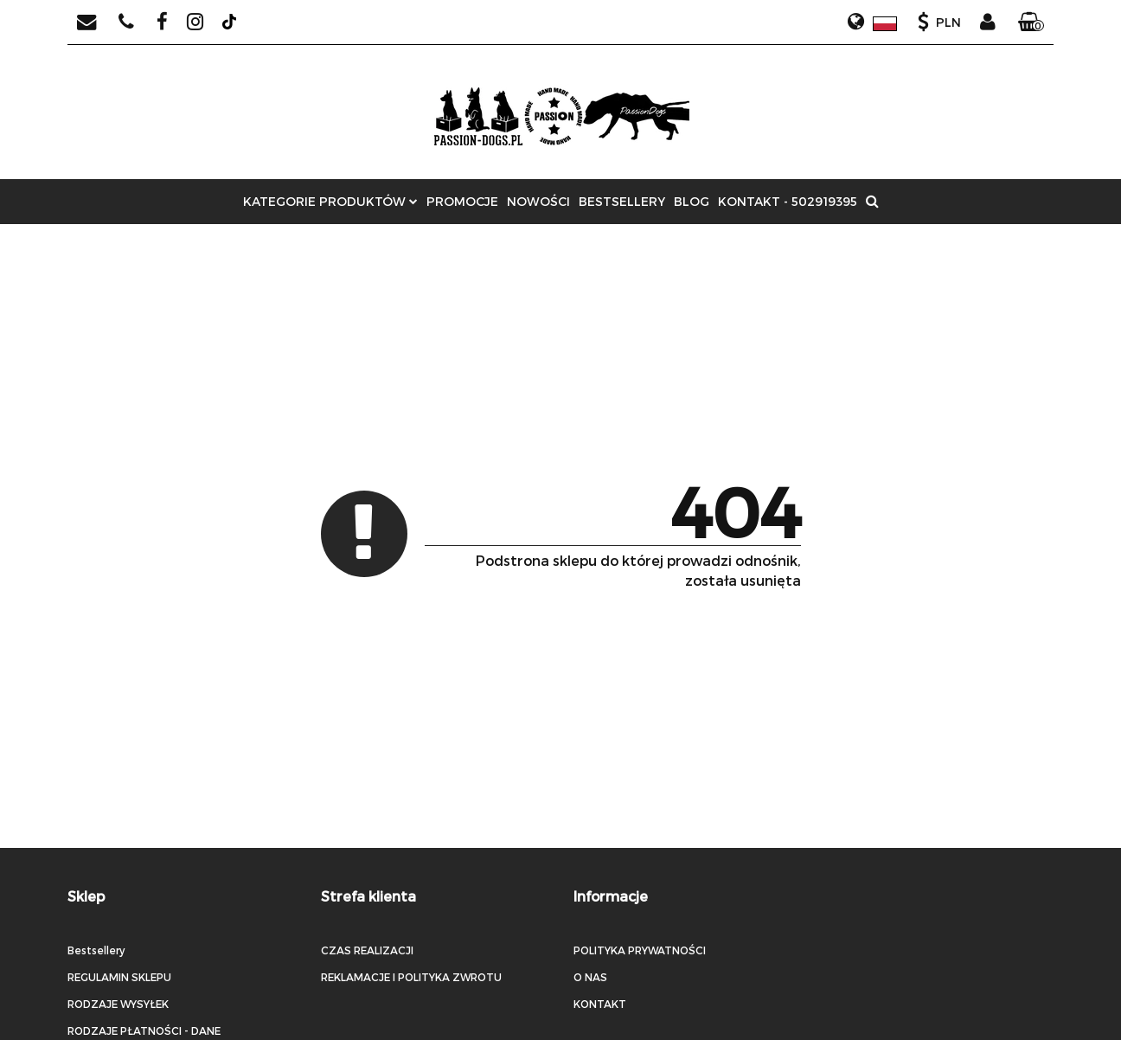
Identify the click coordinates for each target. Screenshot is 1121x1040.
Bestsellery (622, 201)
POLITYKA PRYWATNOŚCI (639, 950)
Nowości (538, 201)
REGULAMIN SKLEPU (119, 977)
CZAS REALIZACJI (367, 950)
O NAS (590, 977)
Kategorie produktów (330, 201)
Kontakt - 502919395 (787, 201)
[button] (1031, 22)
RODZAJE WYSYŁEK (118, 1004)
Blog (691, 201)
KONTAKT (599, 1004)
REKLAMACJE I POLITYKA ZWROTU (411, 977)
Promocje (462, 201)
